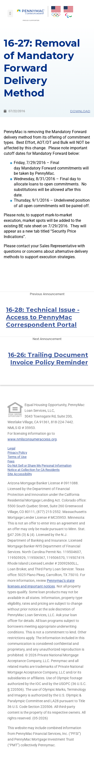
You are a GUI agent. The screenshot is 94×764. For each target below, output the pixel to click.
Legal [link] (11, 448)
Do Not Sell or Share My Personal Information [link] (39, 465)
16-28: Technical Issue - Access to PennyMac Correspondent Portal (42, 317)
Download (80, 111)
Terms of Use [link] (17, 457)
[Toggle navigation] (10, 13)
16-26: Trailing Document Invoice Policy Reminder (48, 358)
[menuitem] (32, 13)
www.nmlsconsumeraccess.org (32, 439)
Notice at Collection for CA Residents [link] (34, 470)
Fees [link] (11, 461)
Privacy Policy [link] (17, 452)
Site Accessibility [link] (20, 474)
